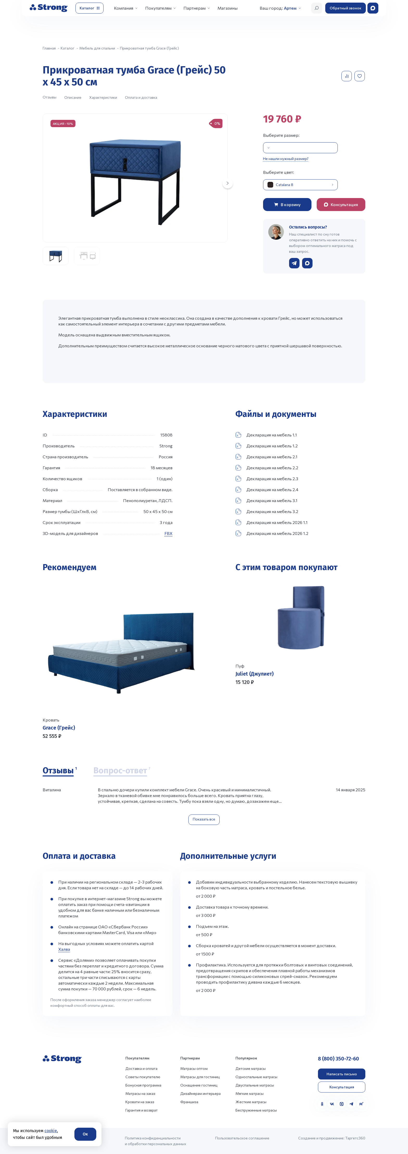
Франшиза (189, 1102)
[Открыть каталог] (89, 8)
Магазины (228, 7)
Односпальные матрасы (256, 1077)
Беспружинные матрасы (256, 1110)
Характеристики (103, 97)
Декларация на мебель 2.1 (266, 457)
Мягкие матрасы (249, 1093)
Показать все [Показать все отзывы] (204, 819)
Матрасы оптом (194, 1068)
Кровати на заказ (139, 1102)
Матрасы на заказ (140, 1093)
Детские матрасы (250, 1068)
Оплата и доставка (141, 97)
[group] (135, 178)
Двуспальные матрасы (254, 1085)
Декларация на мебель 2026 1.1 (271, 522)
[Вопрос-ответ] (121, 771)
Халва (64, 949)
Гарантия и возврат (141, 1110)
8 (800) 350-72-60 (338, 1059)
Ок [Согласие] (85, 1134)
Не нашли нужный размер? (286, 158)
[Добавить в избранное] (360, 76)
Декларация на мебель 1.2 (266, 446)
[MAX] (341, 1104)
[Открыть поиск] (316, 8)
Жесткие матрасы (250, 1102)
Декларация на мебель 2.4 (266, 489)
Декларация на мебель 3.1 (266, 500)
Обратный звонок (345, 8)
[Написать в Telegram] (294, 263)
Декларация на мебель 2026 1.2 (271, 533)
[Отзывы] (60, 771)
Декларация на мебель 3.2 (266, 511)
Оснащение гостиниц (199, 1085)
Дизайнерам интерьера (200, 1093)
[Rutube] (361, 1104)
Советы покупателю (142, 1077)
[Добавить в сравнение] (347, 76)
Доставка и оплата (141, 1068)
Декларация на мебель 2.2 (266, 468)
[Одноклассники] (322, 1104)
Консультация (341, 1087)
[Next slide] (227, 183)
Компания (123, 7)
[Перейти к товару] (121, 659)
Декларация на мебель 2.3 (266, 479)
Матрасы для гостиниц (200, 1077)
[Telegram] (351, 1104)
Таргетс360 (355, 1138)
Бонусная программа (143, 1085)
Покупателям (158, 7)
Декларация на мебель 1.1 (266, 435)
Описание (72, 97)
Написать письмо (342, 1074)
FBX (168, 533)
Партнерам (194, 7)
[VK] (332, 1104)
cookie (50, 1130)
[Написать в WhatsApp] (307, 263)
